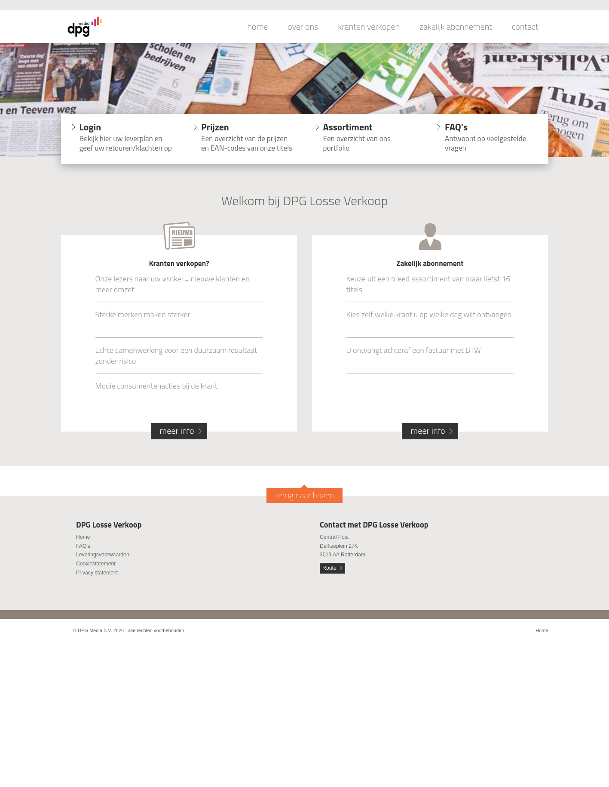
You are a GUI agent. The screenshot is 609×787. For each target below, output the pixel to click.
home (258, 26)
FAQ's (83, 546)
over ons (303, 26)
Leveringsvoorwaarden (102, 555)
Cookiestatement (96, 564)
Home (83, 537)
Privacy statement (97, 573)
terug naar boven (304, 495)
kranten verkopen (369, 26)
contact (525, 26)
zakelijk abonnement (455, 26)
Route (329, 568)
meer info (176, 430)
